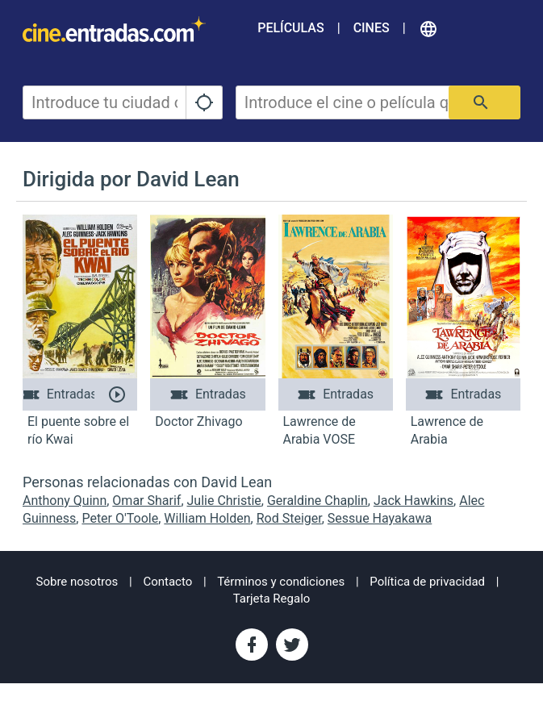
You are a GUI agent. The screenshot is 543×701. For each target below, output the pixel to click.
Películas (290, 27)
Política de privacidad (427, 581)
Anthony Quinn (65, 500)
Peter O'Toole (119, 518)
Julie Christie (224, 500)
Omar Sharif (146, 500)
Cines (371, 27)
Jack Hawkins (413, 500)
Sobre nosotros (77, 581)
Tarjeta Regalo (272, 598)
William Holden (207, 518)
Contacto (167, 581)
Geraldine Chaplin (317, 500)
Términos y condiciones (281, 581)
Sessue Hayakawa (380, 518)
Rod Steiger (289, 518)
